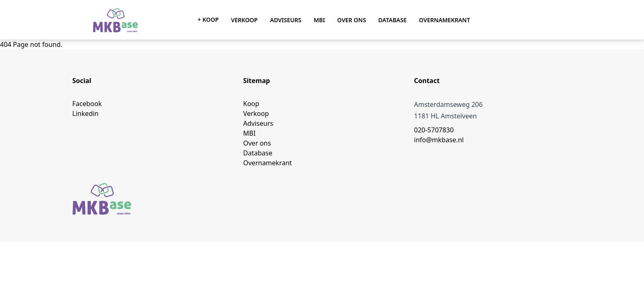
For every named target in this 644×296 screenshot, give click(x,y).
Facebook (87, 103)
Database (392, 20)
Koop (251, 103)
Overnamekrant (444, 20)
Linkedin (85, 113)
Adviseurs (285, 20)
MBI (319, 20)
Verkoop (244, 20)
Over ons (351, 20)
